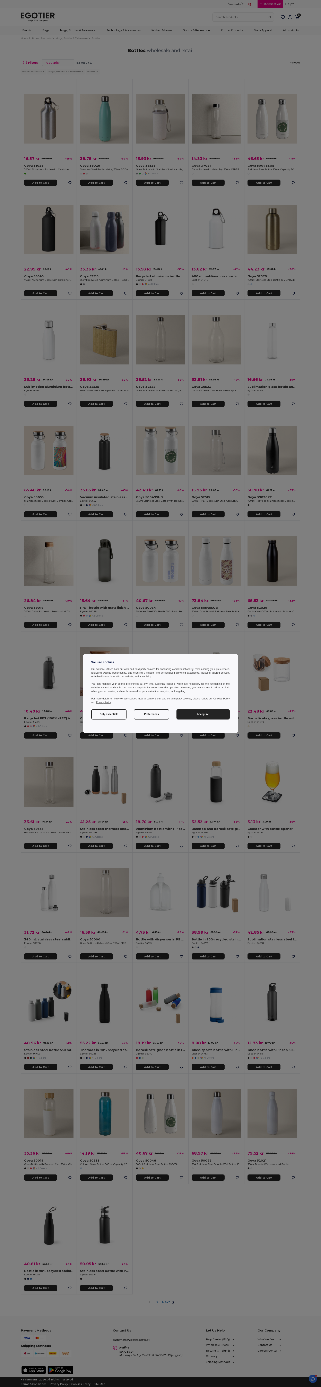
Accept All (203, 714)
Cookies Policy (221, 698)
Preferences (151, 714)
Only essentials (108, 714)
